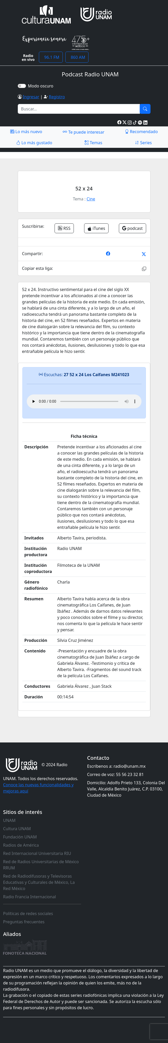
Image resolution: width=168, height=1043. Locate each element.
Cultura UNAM (17, 828)
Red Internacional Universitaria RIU (37, 853)
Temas (93, 142)
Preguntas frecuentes (24, 922)
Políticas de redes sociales (28, 913)
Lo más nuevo (26, 131)
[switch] (22, 86)
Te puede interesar (83, 132)
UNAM (9, 820)
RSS (64, 228)
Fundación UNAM (20, 837)
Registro (57, 97)
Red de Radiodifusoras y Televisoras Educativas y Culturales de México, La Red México (39, 882)
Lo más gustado (34, 142)
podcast (132, 228)
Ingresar (31, 97)
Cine (91, 199)
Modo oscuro (42, 86)
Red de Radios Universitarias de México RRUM (41, 865)
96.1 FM (50, 57)
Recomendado (141, 131)
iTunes (96, 228)
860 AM (77, 57)
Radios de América (21, 845)
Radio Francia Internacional (29, 897)
